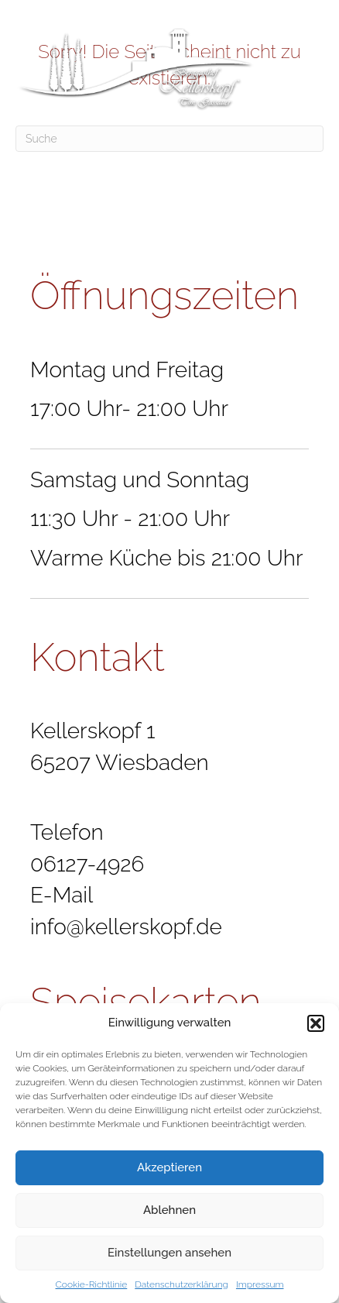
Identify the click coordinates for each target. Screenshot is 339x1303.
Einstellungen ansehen (169, 1253)
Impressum (260, 1284)
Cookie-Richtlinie (92, 1284)
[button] (316, 1023)
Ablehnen (169, 1210)
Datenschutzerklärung (181, 1284)
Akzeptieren (169, 1167)
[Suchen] (169, 138)
